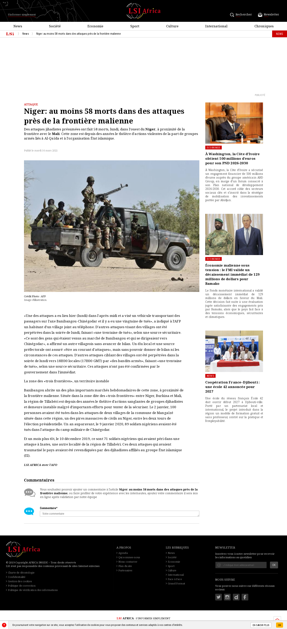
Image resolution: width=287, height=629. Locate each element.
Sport (171, 566)
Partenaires (125, 570)
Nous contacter (127, 561)
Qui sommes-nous (129, 557)
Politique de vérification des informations (33, 590)
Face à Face (175, 579)
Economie (213, 147)
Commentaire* (48, 508)
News (210, 376)
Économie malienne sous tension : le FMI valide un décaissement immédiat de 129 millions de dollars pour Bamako (232, 274)
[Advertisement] (144, 65)
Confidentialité (16, 577)
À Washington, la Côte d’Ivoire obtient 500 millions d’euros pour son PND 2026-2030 (232, 158)
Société (172, 557)
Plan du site (125, 566)
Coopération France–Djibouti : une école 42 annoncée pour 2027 (232, 387)
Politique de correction (22, 585)
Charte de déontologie (21, 572)
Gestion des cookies (20, 581)
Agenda (123, 553)
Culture (172, 570)
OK (279, 625)
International (176, 574)
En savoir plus (261, 625)
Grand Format (176, 583)
